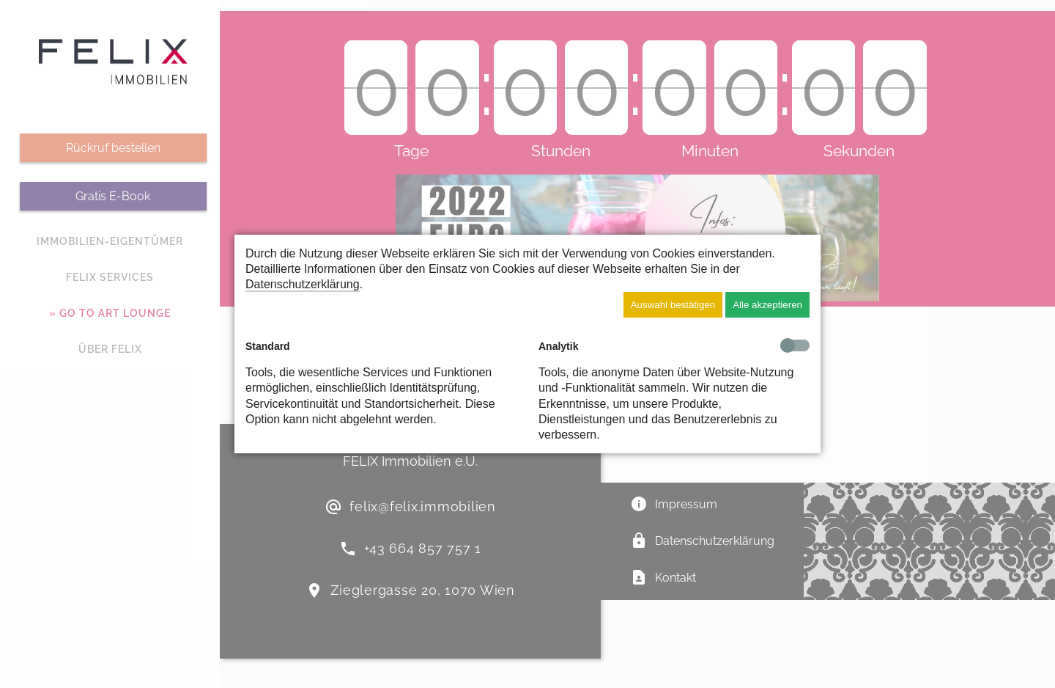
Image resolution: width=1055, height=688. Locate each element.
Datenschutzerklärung (302, 284)
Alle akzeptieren (767, 304)
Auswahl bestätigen (673, 304)
